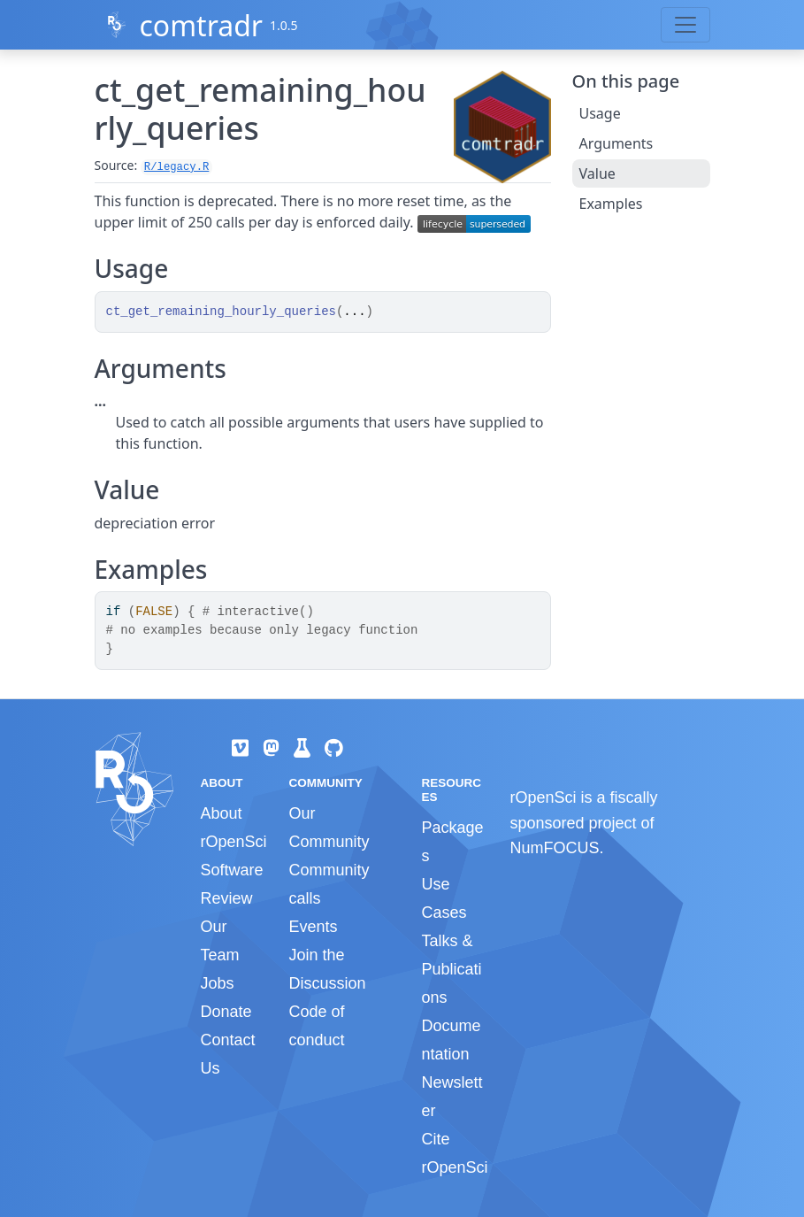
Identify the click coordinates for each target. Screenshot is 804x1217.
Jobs (217, 983)
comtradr (201, 25)
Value (597, 173)
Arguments (616, 143)
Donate (226, 1012)
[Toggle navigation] (685, 24)
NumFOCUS (554, 848)
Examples (611, 203)
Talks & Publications (451, 969)
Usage (600, 113)
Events (312, 927)
